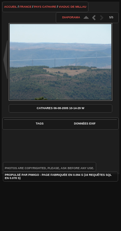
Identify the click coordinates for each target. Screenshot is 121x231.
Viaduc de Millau (72, 6)
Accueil (10, 6)
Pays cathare (45, 6)
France (25, 6)
